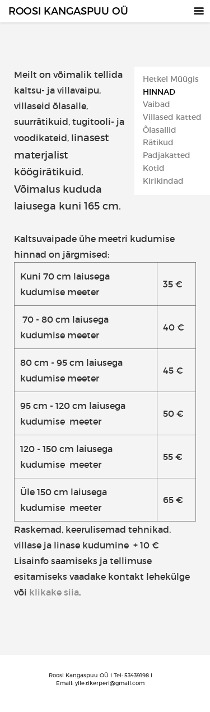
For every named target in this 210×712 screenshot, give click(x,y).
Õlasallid (159, 130)
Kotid (154, 168)
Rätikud (158, 142)
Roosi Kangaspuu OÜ (68, 11)
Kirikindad (163, 181)
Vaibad (156, 104)
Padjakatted (166, 155)
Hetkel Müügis (171, 79)
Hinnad (159, 92)
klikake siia (54, 592)
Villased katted (172, 117)
